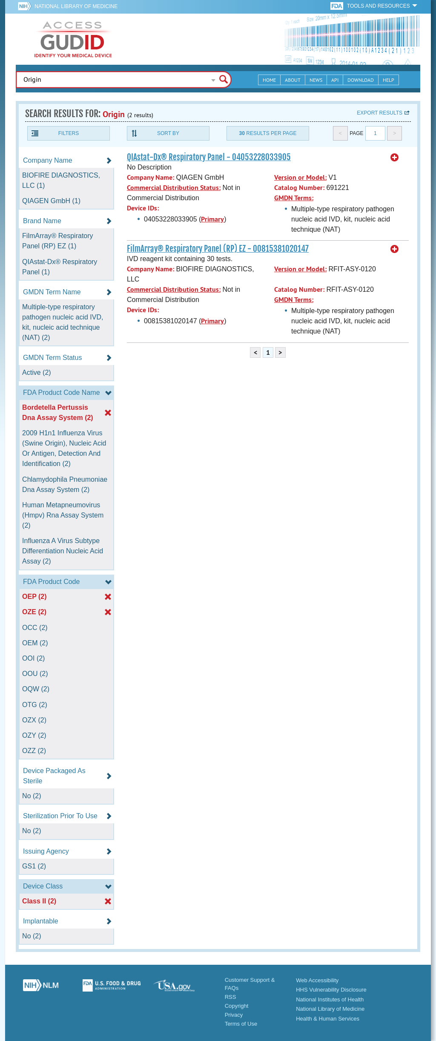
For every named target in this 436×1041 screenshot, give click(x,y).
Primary (212, 219)
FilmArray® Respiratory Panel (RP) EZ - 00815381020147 (218, 249)
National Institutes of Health (330, 999)
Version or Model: (300, 177)
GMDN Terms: (293, 197)
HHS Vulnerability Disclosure (331, 989)
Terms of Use (241, 1024)
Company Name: (150, 177)
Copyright (237, 1006)
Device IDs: (143, 208)
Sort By (168, 133)
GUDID (73, 39)
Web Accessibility (317, 980)
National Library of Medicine (76, 6)
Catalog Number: (299, 187)
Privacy (234, 1015)
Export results (379, 113)
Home (269, 80)
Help (388, 80)
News (316, 80)
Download (360, 80)
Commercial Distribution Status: (174, 187)
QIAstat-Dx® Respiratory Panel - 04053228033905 (209, 157)
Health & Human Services (327, 1018)
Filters (68, 133)
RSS (230, 997)
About (293, 80)
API (334, 80)
